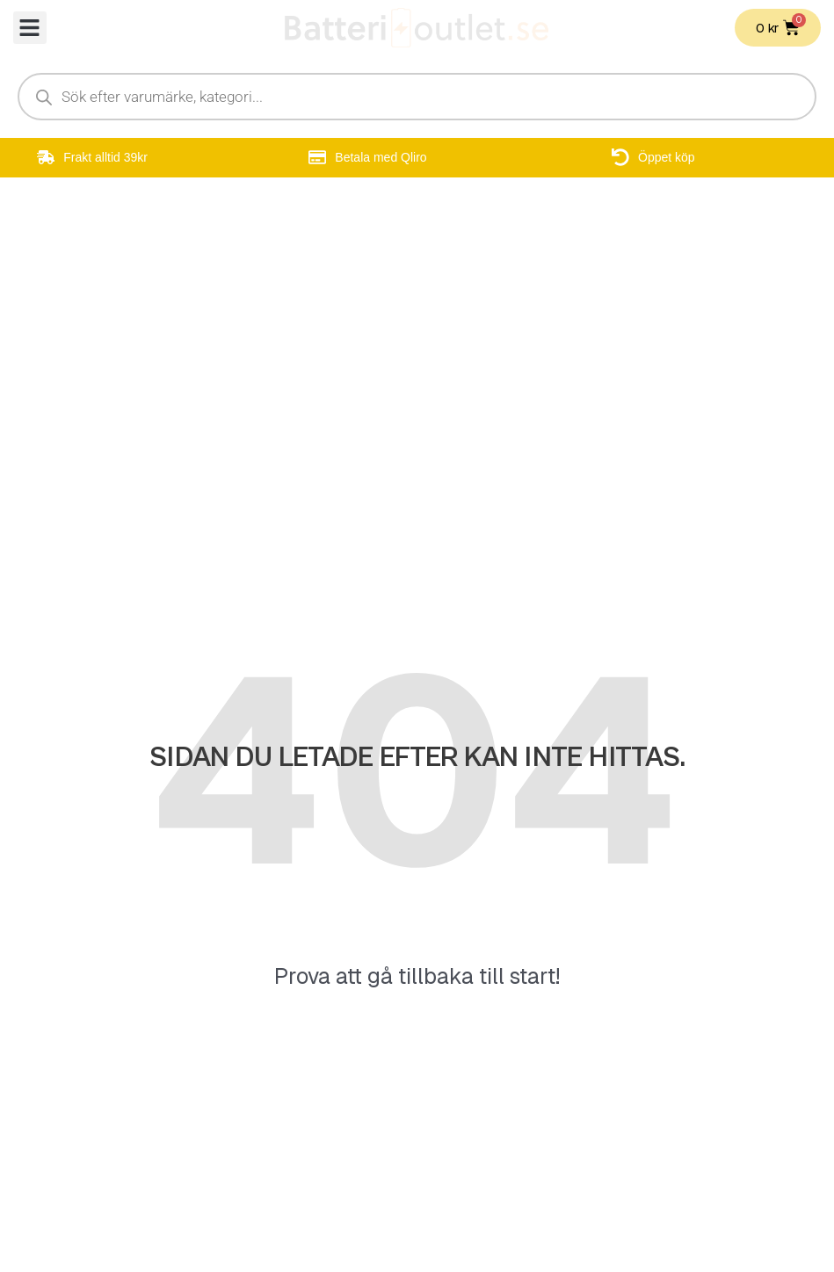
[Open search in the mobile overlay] (417, 96)
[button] (30, 28)
